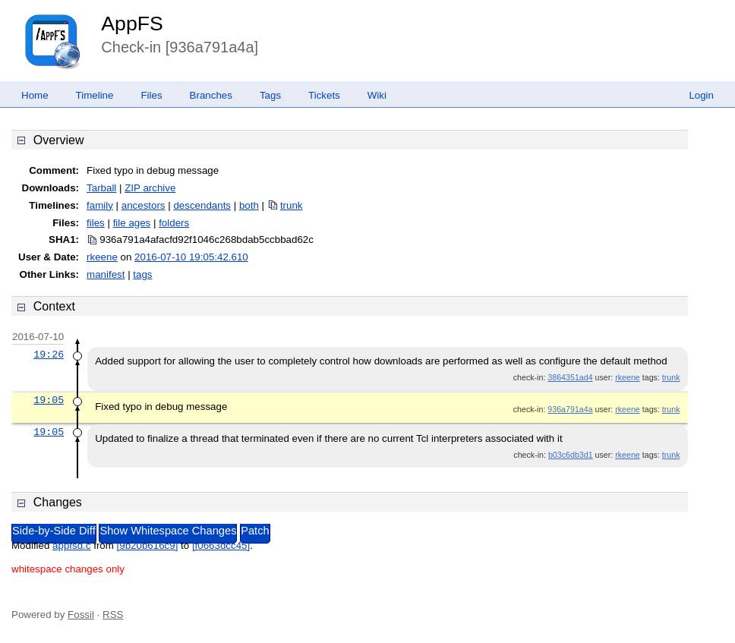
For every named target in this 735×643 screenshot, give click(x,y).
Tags (270, 95)
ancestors (143, 205)
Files (151, 95)
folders (174, 223)
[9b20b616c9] (147, 545)
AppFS (132, 23)
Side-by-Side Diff (54, 531)
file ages (132, 223)
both (249, 205)
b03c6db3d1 (570, 454)
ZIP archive (150, 188)
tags (142, 274)
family (100, 205)
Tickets (324, 95)
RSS (113, 614)
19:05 (48, 400)
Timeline (95, 95)
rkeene (102, 257)
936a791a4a (569, 409)
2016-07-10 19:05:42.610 (191, 257)
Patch (255, 531)
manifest (106, 274)
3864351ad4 (569, 377)
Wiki (377, 95)
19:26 (48, 354)
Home (35, 95)
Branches (211, 95)
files (96, 223)
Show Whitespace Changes (167, 531)
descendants (202, 205)
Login (701, 95)
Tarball (101, 188)
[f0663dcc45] (221, 545)
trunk (291, 205)
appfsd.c (71, 545)
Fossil (81, 614)
